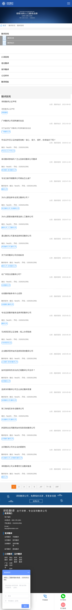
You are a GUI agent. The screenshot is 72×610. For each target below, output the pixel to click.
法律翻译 (8, 543)
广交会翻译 (6, 565)
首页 (3, 25)
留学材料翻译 (15, 560)
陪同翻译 (6, 559)
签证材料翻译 (20, 560)
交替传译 (10, 564)
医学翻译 (16, 540)
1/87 (57, 487)
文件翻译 (8, 540)
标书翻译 (8, 549)
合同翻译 (8, 537)
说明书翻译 (16, 545)
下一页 (48, 487)
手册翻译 (16, 537)
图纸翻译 (16, 549)
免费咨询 (36, 501)
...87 (40, 487)
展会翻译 (10, 559)
